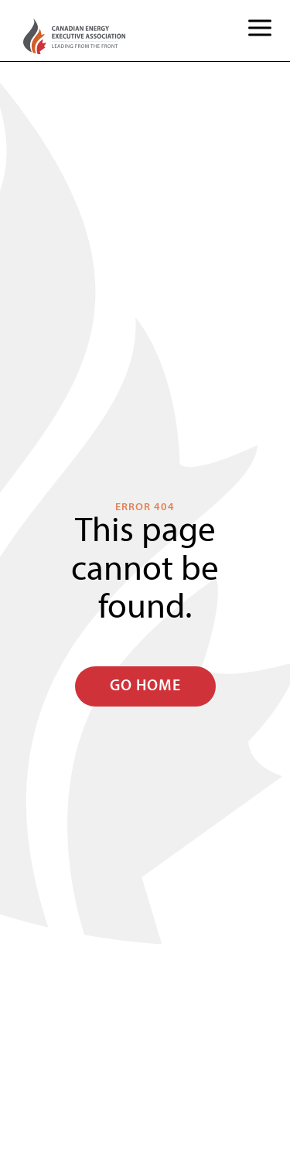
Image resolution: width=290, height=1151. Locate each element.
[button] (260, 30)
